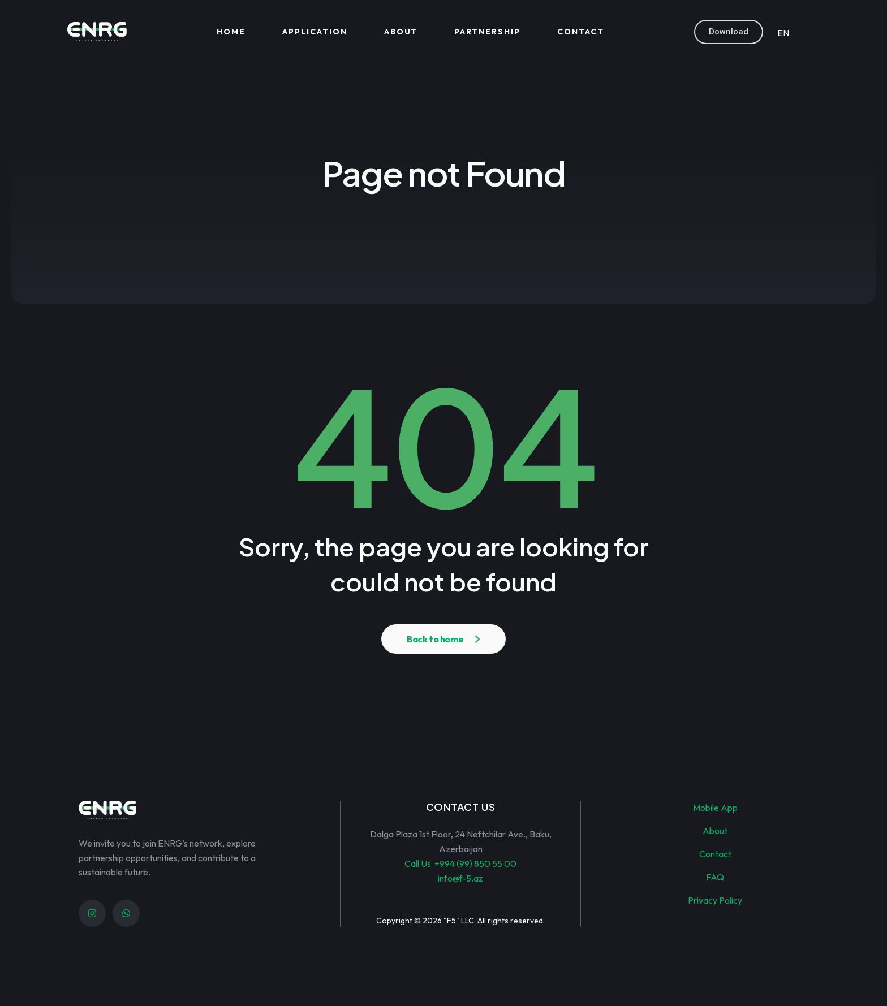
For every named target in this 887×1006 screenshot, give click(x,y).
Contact (580, 32)
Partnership (487, 32)
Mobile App (715, 807)
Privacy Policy (715, 900)
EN (783, 32)
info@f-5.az (460, 878)
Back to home (435, 639)
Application (314, 32)
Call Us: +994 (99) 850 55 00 (460, 863)
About (401, 32)
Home (231, 32)
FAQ (715, 877)
